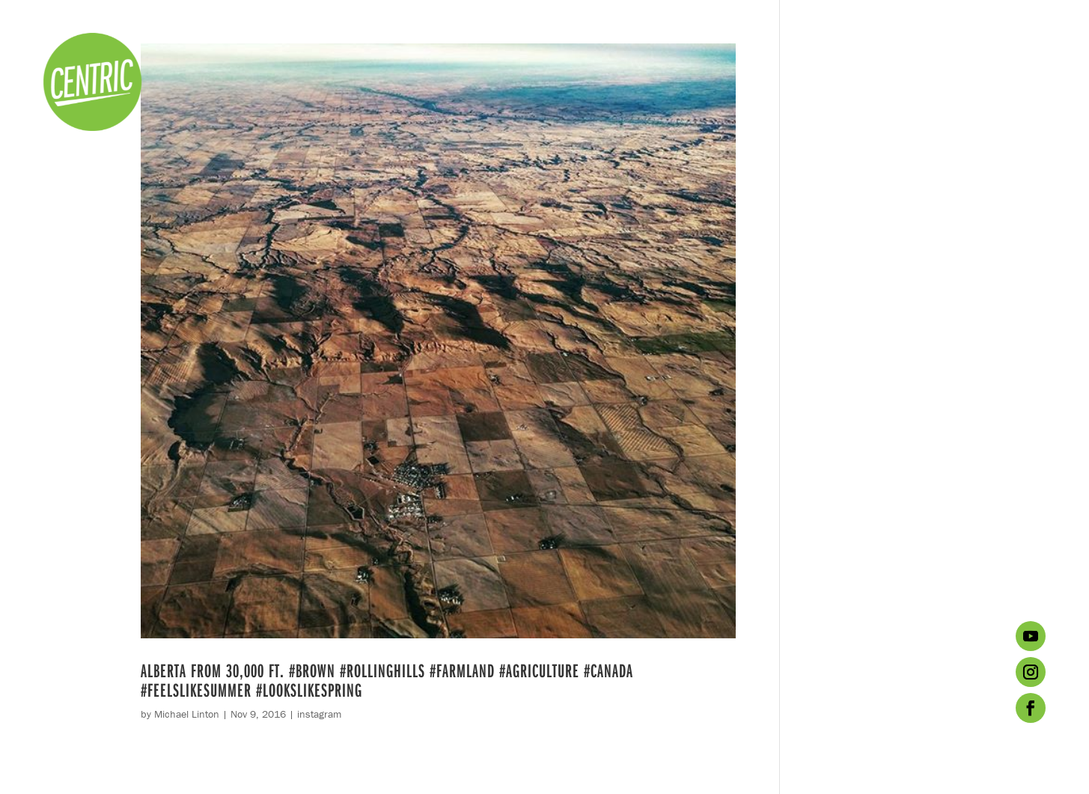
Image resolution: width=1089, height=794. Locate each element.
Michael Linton (186, 714)
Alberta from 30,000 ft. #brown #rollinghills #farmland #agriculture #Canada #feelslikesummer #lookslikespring (387, 680)
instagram (319, 714)
